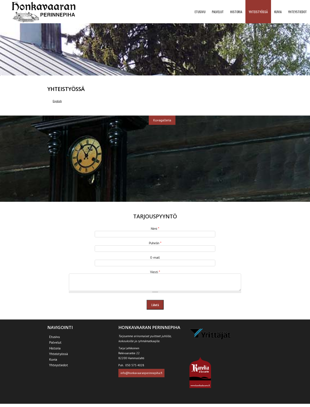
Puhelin (155, 243)
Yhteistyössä (258, 11)
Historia (236, 11)
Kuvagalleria (162, 120)
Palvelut (218, 11)
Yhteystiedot (297, 11)
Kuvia (278, 11)
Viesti (155, 272)
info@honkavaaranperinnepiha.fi (141, 376)
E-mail (155, 257)
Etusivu (200, 11)
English (57, 101)
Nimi (155, 228)
